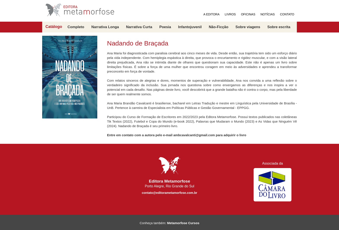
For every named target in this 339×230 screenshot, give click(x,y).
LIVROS (230, 14)
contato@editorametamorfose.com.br (169, 192)
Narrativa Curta (139, 27)
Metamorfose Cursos (183, 223)
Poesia (165, 27)
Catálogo (53, 26)
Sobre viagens (247, 27)
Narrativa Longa (105, 27)
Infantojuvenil (190, 27)
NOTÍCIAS (268, 14)
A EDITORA (211, 14)
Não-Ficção (218, 27)
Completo (75, 27)
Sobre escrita (278, 27)
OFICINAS (248, 14)
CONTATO (287, 14)
